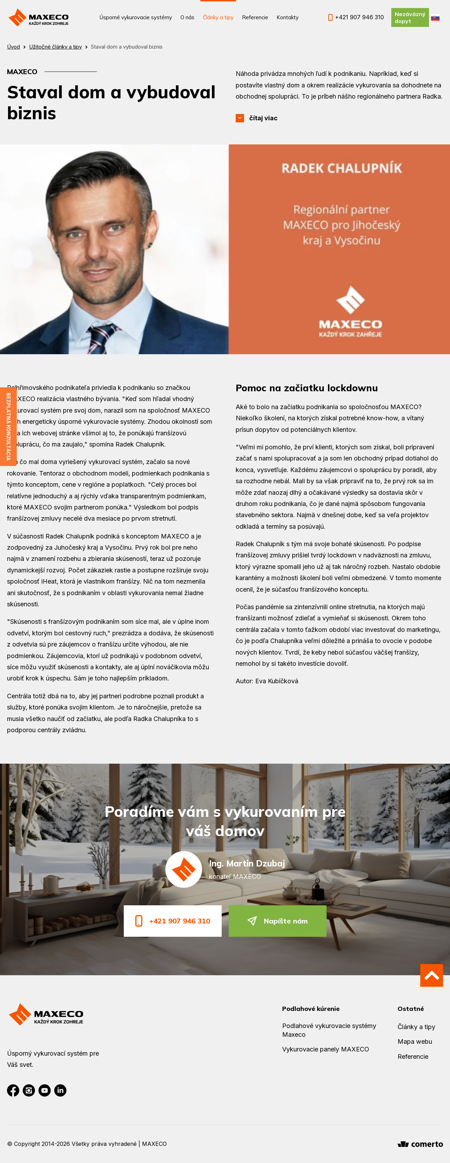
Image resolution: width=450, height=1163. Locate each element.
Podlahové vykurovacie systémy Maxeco (329, 1030)
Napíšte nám (278, 921)
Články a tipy (218, 17)
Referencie (255, 17)
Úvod (13, 46)
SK (435, 17)
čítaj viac (263, 118)
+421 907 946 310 (172, 921)
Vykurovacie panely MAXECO (325, 1049)
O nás (187, 17)
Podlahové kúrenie (311, 1009)
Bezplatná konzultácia (9, 427)
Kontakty (288, 17)
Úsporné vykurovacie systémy (136, 17)
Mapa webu (415, 1041)
